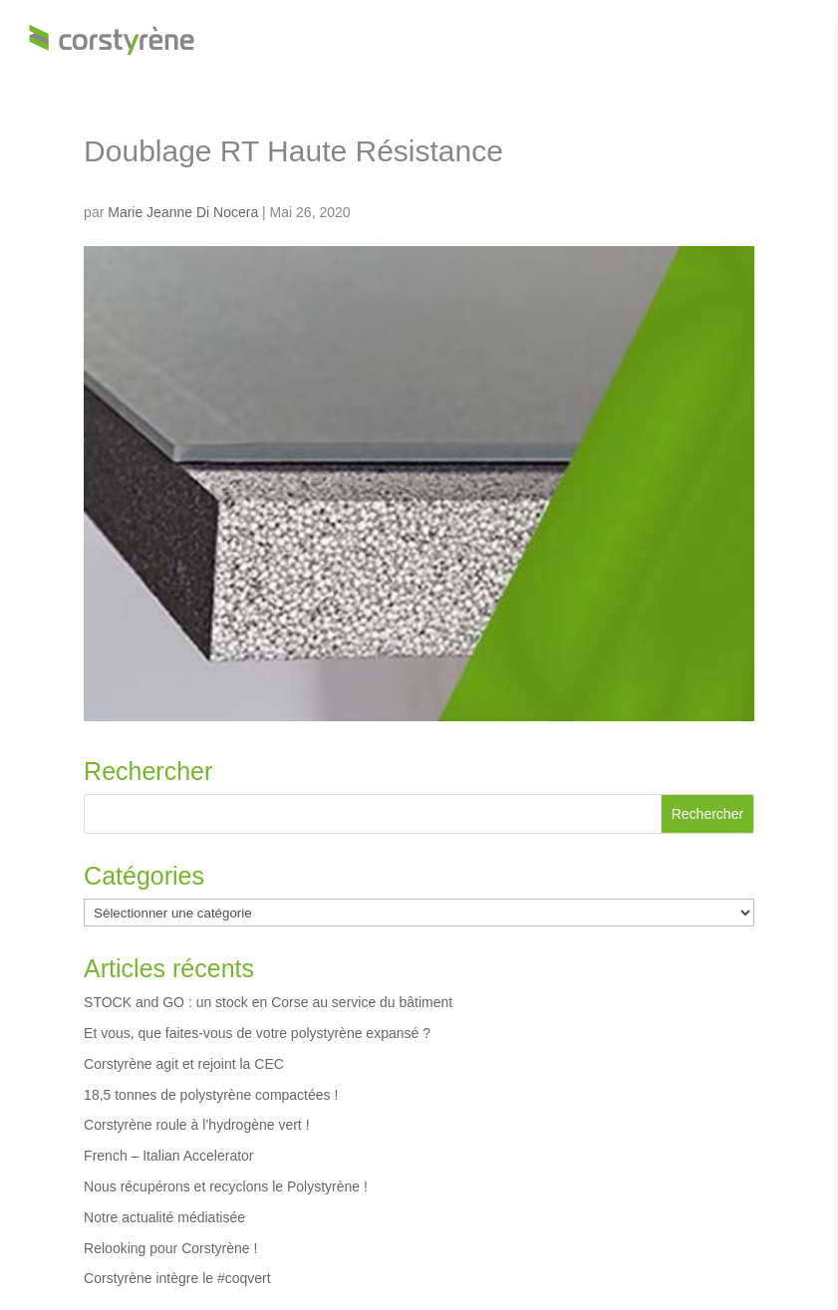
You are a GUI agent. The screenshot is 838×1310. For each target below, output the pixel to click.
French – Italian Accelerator (168, 1156)
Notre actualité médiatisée (164, 1217)
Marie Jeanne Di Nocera (183, 212)
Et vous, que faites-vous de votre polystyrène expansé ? (257, 1033)
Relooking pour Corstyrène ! (170, 1248)
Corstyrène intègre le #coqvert (177, 1278)
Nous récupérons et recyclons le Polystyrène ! (226, 1186)
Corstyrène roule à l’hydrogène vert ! (196, 1125)
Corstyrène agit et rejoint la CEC (184, 1064)
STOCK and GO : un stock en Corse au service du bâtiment (268, 1002)
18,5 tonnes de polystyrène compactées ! (211, 1095)
